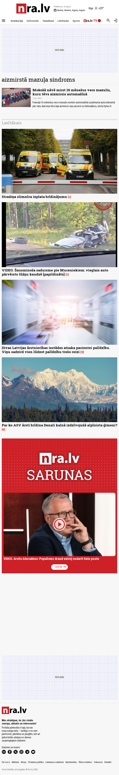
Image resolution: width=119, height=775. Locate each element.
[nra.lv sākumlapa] (33, 8)
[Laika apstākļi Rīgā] (96, 8)
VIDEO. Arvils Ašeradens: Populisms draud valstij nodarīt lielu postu (51, 559)
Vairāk (61, 566)
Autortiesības (71, 762)
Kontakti (107, 762)
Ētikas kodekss (85, 762)
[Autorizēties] (115, 20)
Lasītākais (11, 122)
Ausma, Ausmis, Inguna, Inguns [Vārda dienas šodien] (69, 10)
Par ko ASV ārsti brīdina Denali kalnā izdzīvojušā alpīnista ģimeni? (59, 425)
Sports (76, 20)
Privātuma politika (36, 762)
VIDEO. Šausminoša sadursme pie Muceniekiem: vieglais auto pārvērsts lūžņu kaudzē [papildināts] (55, 272)
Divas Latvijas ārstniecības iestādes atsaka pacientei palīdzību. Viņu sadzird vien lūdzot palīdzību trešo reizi (56, 349)
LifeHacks (63, 20)
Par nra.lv (6, 762)
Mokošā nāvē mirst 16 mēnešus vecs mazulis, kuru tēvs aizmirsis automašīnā (72, 92)
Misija (23, 762)
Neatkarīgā (17, 20)
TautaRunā (48, 20)
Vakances (98, 762)
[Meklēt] (108, 20)
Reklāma (15, 762)
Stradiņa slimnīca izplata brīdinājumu (34, 196)
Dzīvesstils (33, 20)
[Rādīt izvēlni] (3, 20)
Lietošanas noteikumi (54, 762)
